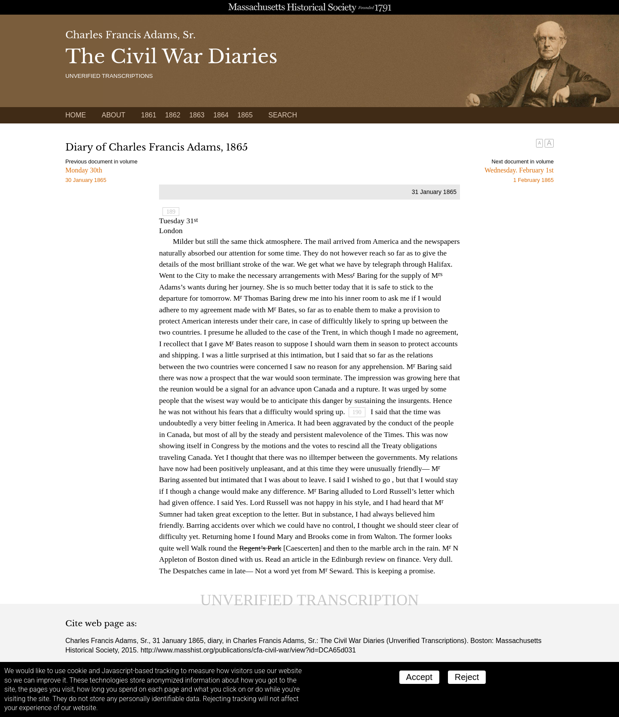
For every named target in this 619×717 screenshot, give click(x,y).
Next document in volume (523, 161)
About (113, 115)
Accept (419, 677)
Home (75, 115)
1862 (173, 115)
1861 (148, 115)
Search (282, 115)
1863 (197, 115)
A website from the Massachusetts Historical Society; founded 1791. (309, 7)
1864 (221, 115)
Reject (467, 677)
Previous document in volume (101, 161)
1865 (245, 115)
